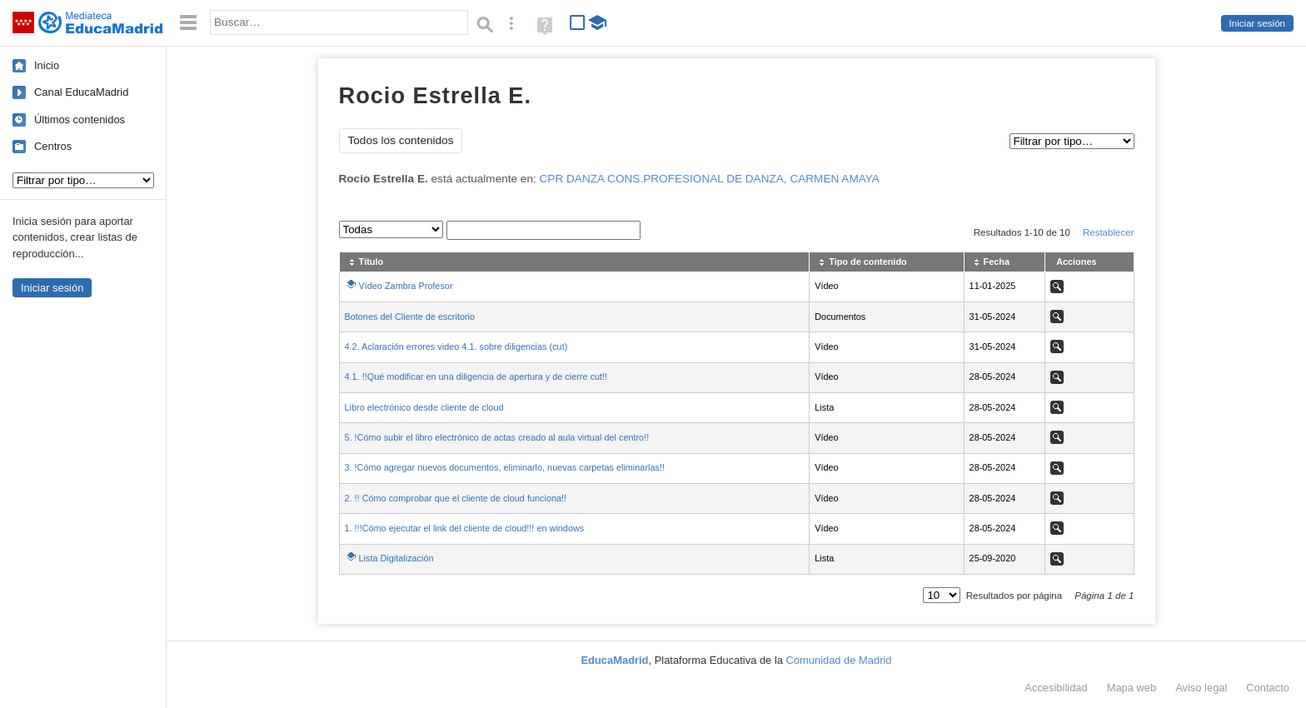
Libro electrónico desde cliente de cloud (424, 407)
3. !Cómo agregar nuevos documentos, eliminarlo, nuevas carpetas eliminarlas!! (505, 467)
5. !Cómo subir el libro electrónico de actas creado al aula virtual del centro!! (497, 437)
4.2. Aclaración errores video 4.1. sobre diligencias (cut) (456, 347)
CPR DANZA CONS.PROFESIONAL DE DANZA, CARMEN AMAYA (710, 178)
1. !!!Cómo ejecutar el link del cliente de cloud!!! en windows (465, 528)
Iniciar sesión (1257, 23)
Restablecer (1108, 232)
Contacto (1267, 687)
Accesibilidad (1055, 687)
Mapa (1132, 687)
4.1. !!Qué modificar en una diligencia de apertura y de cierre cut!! (476, 376)
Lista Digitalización (396, 558)
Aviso (1201, 687)
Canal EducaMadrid (81, 92)
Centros (53, 146)
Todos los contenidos (401, 140)
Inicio (46, 65)
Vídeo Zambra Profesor (406, 286)
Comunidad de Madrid (839, 660)
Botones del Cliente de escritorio (410, 317)
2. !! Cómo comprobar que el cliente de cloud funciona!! (456, 498)
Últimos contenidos (79, 119)
